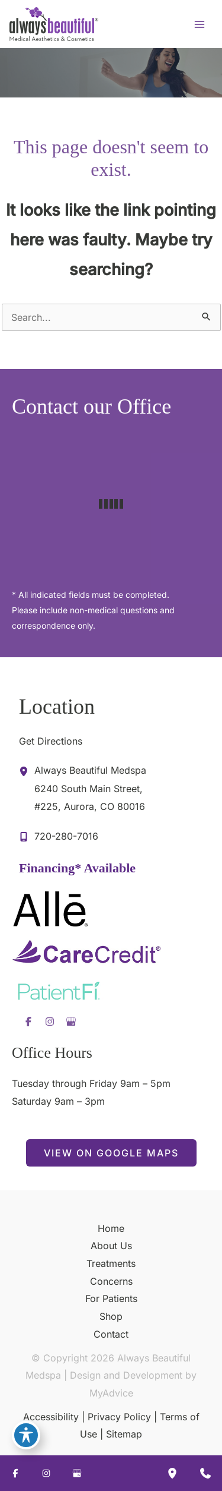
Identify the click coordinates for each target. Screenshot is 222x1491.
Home (111, 1228)
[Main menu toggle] (199, 24)
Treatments (111, 1263)
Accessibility (51, 1417)
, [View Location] (90, 787)
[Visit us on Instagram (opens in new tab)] (49, 1021)
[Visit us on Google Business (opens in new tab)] (71, 1021)
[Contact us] (205, 1473)
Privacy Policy (119, 1417)
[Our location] (172, 1473)
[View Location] (26, 771)
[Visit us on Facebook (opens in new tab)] (28, 1021)
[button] (111, 1153)
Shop (111, 1316)
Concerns (111, 1281)
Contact (111, 1334)
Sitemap (124, 1434)
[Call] (58, 837)
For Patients (111, 1298)
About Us (111, 1246)
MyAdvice (111, 1393)
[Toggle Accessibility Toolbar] (26, 1435)
